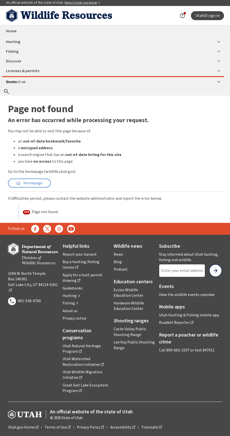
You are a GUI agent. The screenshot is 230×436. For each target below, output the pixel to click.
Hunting (113, 42)
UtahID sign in (207, 15)
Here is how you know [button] (82, 2)
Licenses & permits (113, 71)
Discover (113, 61)
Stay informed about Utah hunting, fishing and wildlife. (190, 257)
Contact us (113, 82)
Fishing (113, 51)
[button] (71, 295)
